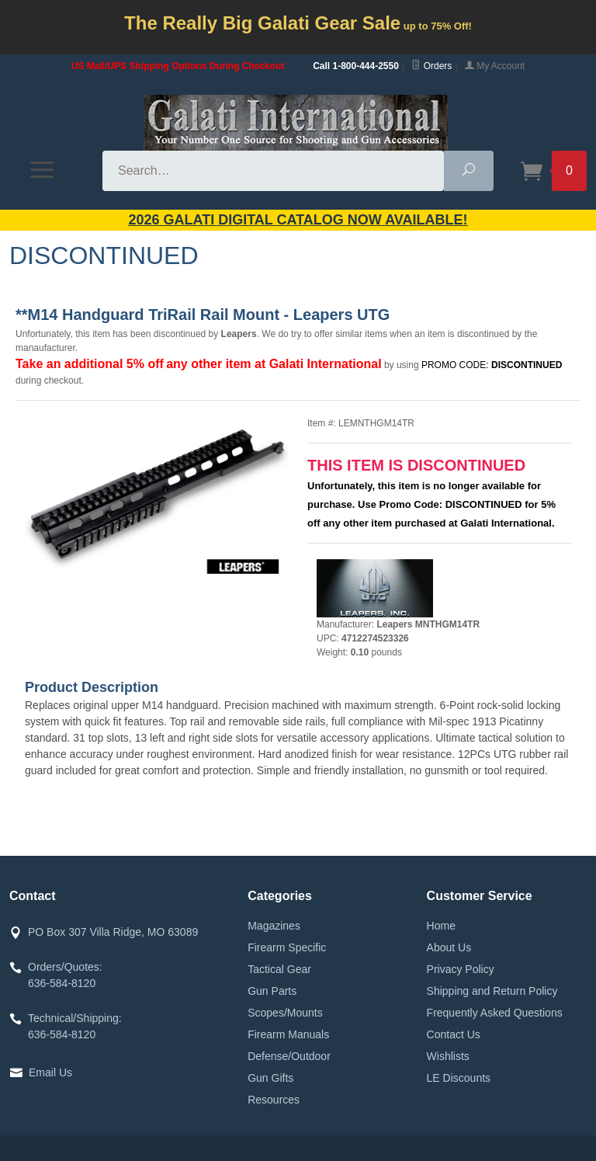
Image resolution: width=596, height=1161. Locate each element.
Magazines (274, 925)
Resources (274, 1099)
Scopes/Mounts (285, 1012)
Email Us (50, 1072)
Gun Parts (272, 991)
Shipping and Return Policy (492, 991)
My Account (495, 66)
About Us (449, 947)
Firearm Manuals (288, 1034)
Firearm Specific (287, 947)
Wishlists (448, 1056)
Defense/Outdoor (289, 1056)
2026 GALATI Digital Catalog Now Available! (298, 220)
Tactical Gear (279, 969)
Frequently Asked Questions (495, 1012)
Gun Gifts (270, 1078)
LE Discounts (458, 1078)
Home (441, 925)
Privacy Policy (460, 969)
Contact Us (453, 1034)
